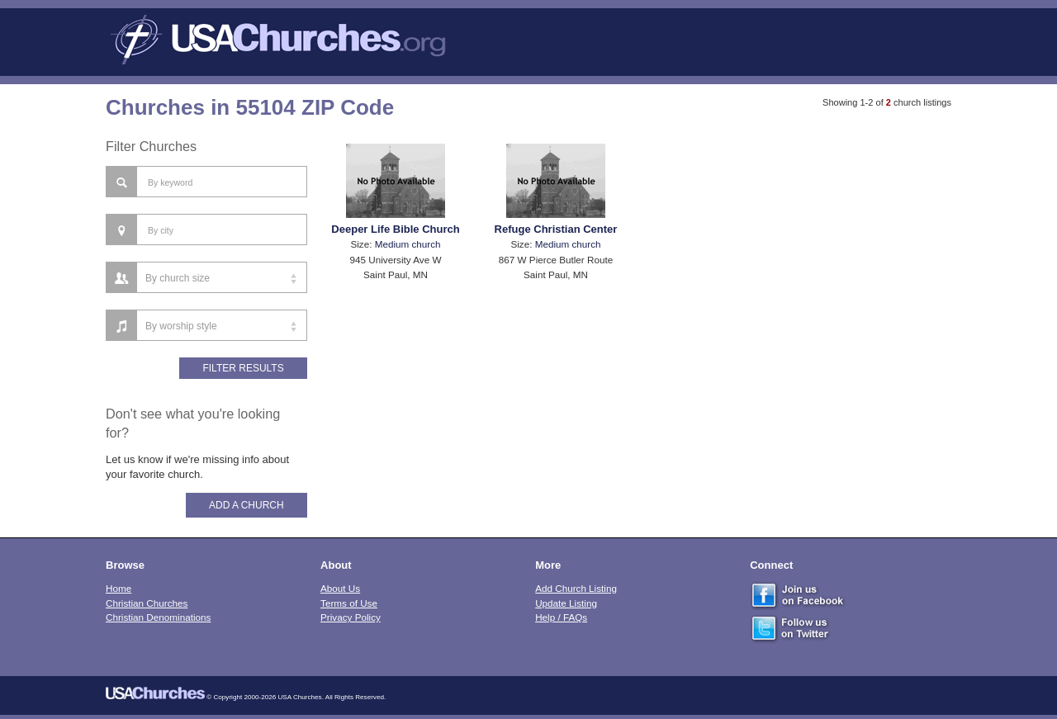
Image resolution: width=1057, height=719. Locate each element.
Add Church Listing (576, 588)
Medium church (408, 244)
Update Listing (566, 603)
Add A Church (246, 505)
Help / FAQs (561, 617)
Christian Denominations (158, 617)
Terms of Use (348, 603)
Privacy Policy (350, 617)
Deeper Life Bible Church (395, 229)
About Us (340, 588)
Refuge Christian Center (556, 229)
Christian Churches (146, 603)
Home (118, 588)
